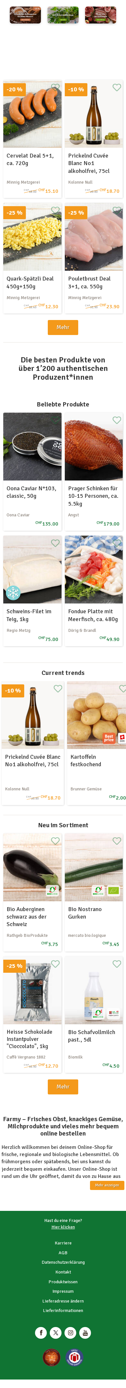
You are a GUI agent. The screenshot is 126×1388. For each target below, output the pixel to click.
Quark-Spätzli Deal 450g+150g (30, 282)
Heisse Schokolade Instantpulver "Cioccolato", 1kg (29, 1039)
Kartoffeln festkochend (85, 760)
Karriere (63, 1243)
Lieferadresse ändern (63, 1301)
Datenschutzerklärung (63, 1262)
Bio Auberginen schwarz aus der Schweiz (26, 917)
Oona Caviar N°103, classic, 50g (31, 492)
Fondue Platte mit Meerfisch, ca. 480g (93, 615)
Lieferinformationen (63, 1310)
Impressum (63, 1291)
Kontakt (63, 1272)
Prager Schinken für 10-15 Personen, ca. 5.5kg (93, 496)
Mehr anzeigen (107, 1185)
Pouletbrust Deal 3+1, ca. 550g (89, 282)
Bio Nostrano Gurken (85, 913)
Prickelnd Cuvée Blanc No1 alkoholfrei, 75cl (89, 163)
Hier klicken (63, 1227)
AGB (63, 1253)
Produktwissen (63, 1282)
